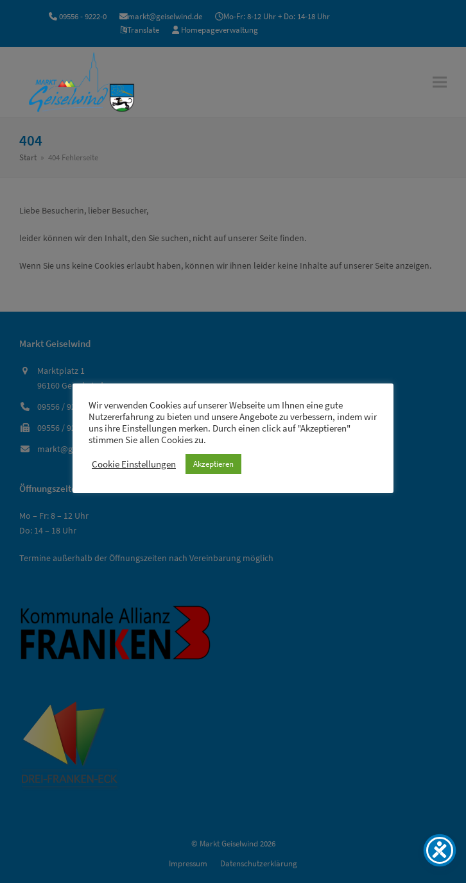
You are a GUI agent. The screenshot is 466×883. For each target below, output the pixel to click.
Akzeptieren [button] (213, 463)
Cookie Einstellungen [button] (134, 464)
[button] (440, 81)
